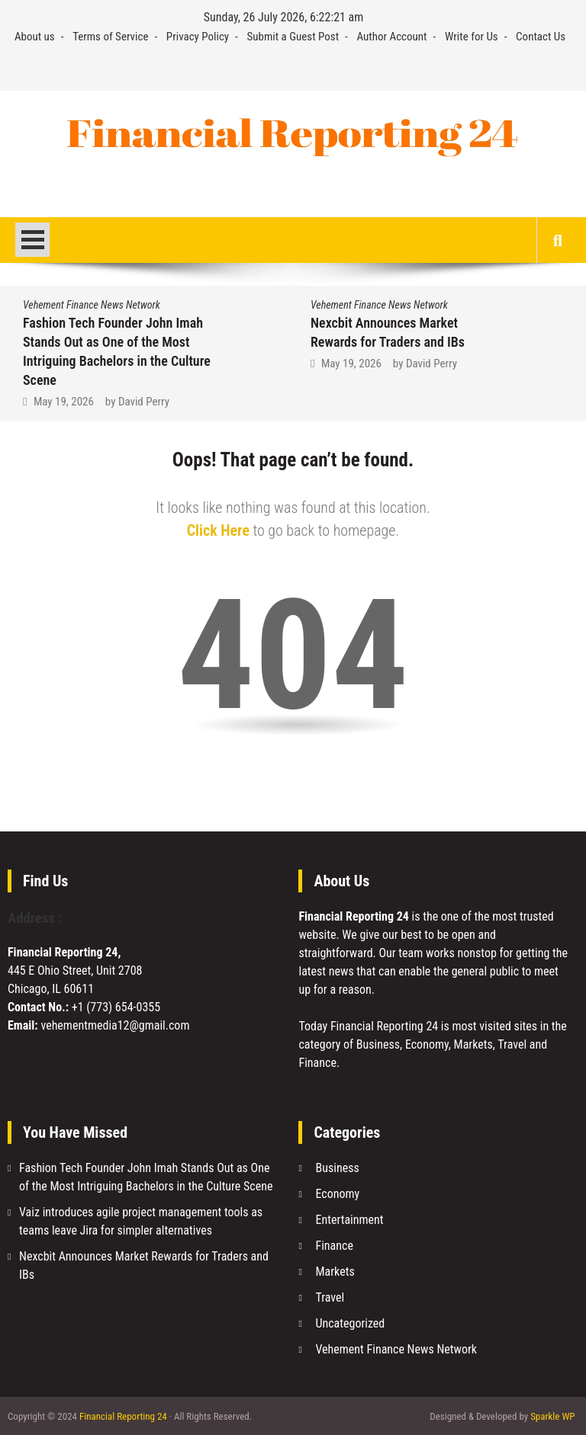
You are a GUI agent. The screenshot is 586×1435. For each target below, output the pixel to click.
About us (34, 36)
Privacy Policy (197, 36)
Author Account (391, 36)
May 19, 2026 (64, 401)
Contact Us (540, 36)
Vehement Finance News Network (91, 305)
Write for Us (471, 36)
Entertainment (349, 1219)
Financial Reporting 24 (123, 1416)
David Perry (143, 401)
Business (337, 1168)
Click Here (218, 530)
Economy (337, 1194)
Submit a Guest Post (293, 36)
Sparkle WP (552, 1416)
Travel (329, 1297)
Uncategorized (350, 1323)
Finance (334, 1245)
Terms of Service (110, 36)
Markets (334, 1271)
